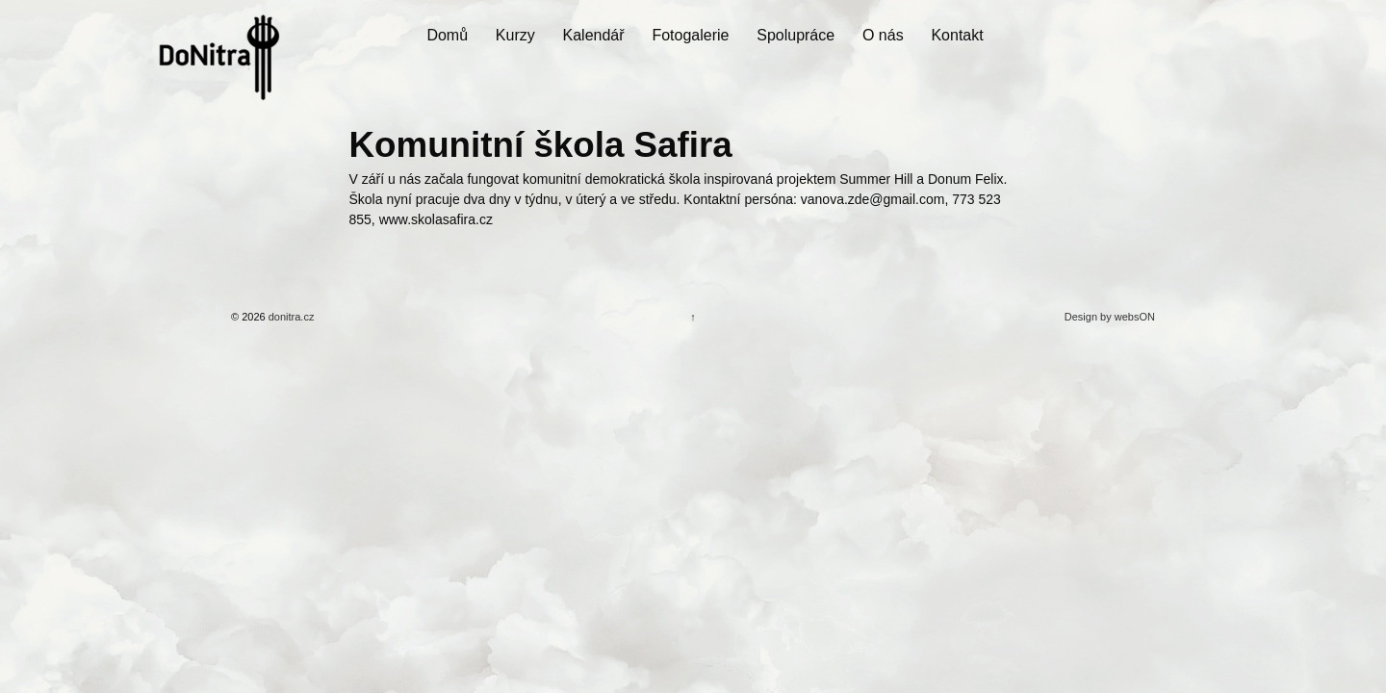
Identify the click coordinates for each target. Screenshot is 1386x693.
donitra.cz (290, 316)
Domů (447, 35)
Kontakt (957, 35)
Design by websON (1110, 316)
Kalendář (594, 35)
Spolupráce (795, 35)
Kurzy (515, 35)
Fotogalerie (690, 35)
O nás (883, 35)
